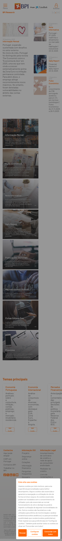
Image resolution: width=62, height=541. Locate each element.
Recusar (22, 533)
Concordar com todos (50, 532)
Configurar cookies (34, 532)
